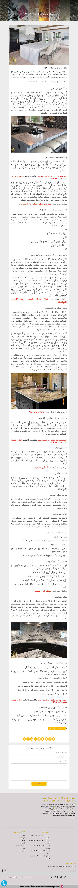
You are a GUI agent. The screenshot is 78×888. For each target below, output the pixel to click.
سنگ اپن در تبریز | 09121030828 (28, 17)
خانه (23, 836)
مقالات (53, 17)
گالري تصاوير (21, 843)
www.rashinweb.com (27, 877)
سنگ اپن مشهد (42, 467)
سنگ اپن (51, 728)
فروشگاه (22, 838)
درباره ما (22, 848)
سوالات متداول (21, 846)
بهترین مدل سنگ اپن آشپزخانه (34, 204)
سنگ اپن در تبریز (60, 728)
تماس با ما (22, 851)
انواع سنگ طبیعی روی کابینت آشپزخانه (39, 301)
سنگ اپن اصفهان (42, 591)
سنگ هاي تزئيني (44, 17)
